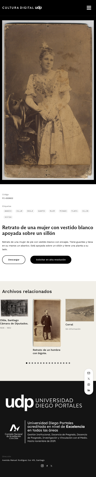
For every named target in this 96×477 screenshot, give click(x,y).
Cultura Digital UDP (22, 9)
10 (52, 363)
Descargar (13, 259)
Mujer (52, 211)
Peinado (63, 211)
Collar (19, 211)
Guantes (41, 211)
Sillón (85, 211)
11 (55, 363)
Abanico (8, 211)
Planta (74, 211)
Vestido (8, 217)
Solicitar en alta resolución (51, 259)
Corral (69, 324)
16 (69, 363)
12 (58, 363)
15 (66, 363)
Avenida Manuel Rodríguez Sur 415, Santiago (23, 460)
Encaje (30, 211)
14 (63, 363)
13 (61, 363)
